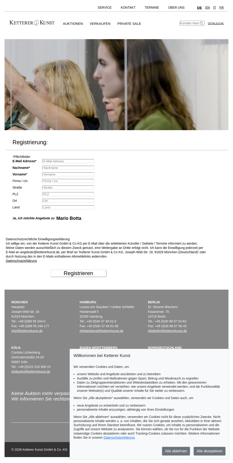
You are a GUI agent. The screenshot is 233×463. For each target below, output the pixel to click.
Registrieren (78, 273)
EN (207, 7)
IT (214, 7)
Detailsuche (216, 23)
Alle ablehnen (176, 451)
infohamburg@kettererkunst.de (101, 331)
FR (221, 7)
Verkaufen (100, 23)
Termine (152, 7)
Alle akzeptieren (210, 451)
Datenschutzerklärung (21, 261)
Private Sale (129, 23)
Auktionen (73, 23)
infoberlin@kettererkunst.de (167, 331)
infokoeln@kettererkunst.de (30, 371)
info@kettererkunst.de (27, 331)
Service (104, 7)
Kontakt (128, 7)
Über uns (176, 7)
